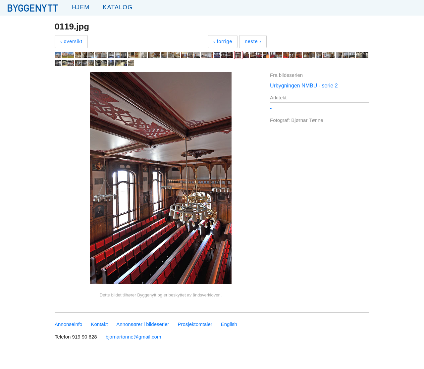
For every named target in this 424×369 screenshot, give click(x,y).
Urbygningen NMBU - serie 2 (304, 85)
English (229, 324)
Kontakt (99, 324)
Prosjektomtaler (195, 324)
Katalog (117, 7)
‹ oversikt (71, 41)
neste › (253, 41)
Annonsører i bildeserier (142, 324)
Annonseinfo (68, 324)
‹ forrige (222, 41)
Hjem (80, 7)
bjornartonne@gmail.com (133, 337)
